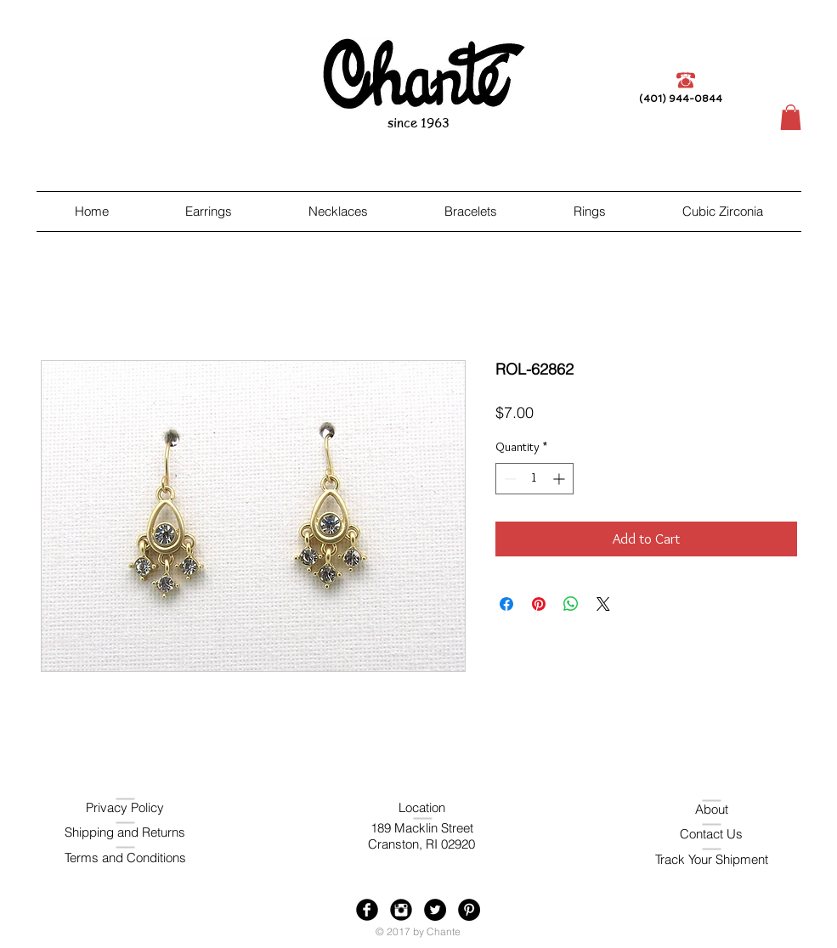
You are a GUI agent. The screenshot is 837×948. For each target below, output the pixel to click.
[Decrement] (508, 479)
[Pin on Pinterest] (539, 604)
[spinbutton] (534, 479)
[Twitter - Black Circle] (435, 910)
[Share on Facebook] (506, 604)
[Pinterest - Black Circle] (469, 910)
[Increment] (560, 479)
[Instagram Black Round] (401, 910)
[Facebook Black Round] (367, 910)
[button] (790, 117)
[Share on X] (603, 604)
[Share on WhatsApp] (571, 604)
